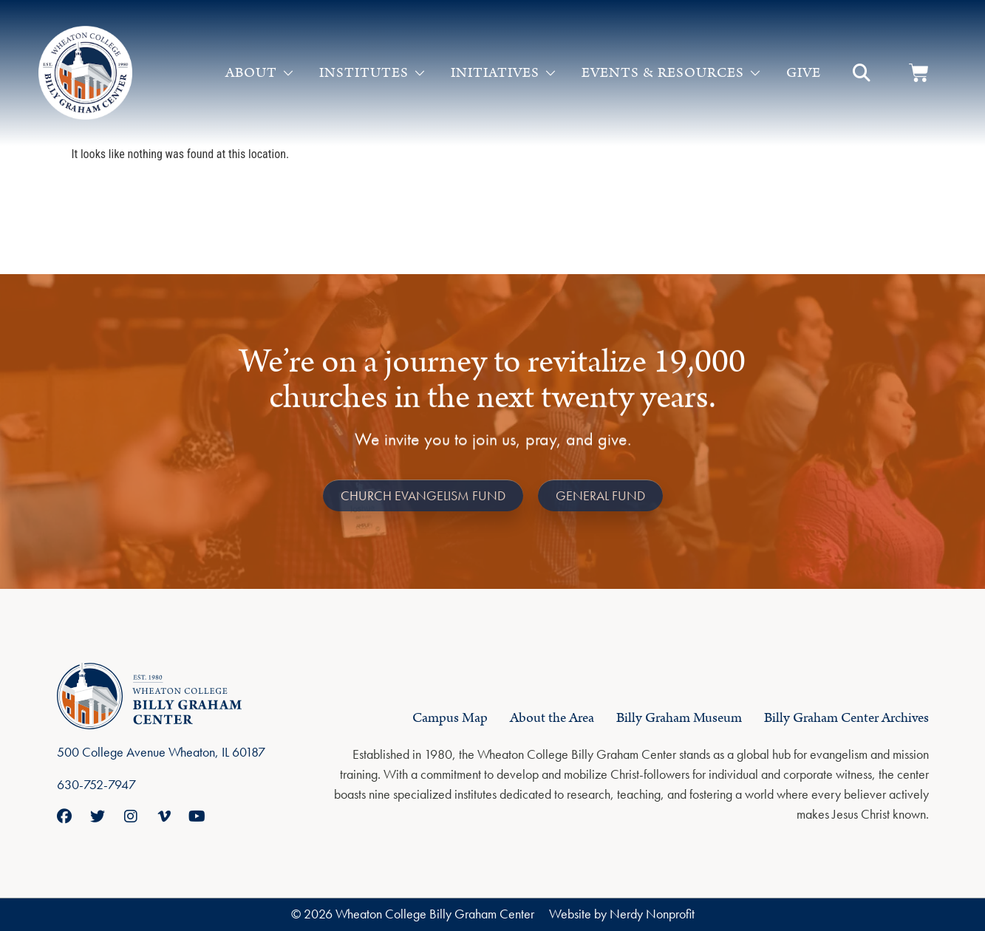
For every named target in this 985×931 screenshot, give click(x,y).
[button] (862, 73)
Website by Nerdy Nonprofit (622, 913)
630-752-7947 (96, 784)
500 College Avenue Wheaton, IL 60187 (161, 751)
